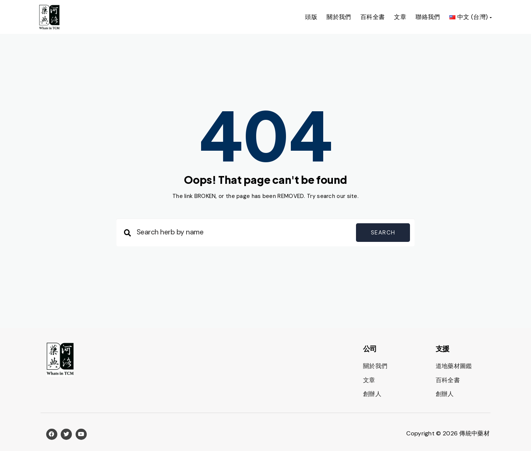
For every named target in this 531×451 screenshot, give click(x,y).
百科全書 (372, 17)
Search (383, 232)
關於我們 (339, 17)
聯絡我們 (428, 17)
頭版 (311, 17)
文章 (400, 17)
